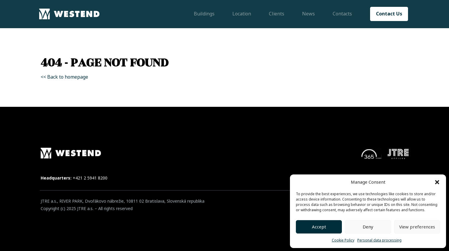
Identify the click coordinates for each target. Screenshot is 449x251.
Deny (368, 227)
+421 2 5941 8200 (90, 178)
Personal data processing (379, 240)
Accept (319, 227)
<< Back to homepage (64, 77)
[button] (437, 182)
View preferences (417, 227)
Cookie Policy (343, 240)
